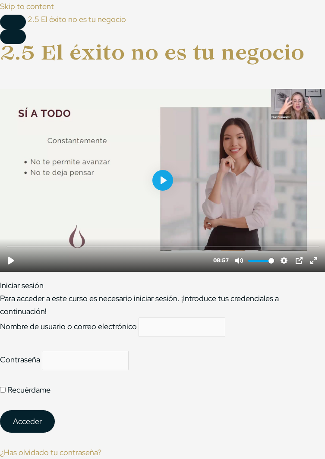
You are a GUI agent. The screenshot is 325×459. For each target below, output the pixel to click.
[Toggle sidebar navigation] (13, 22)
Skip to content (27, 6)
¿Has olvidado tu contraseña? (50, 452)
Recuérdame (25, 390)
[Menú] (13, 36)
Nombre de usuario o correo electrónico (68, 327)
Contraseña (20, 360)
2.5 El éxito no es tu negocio (77, 19)
